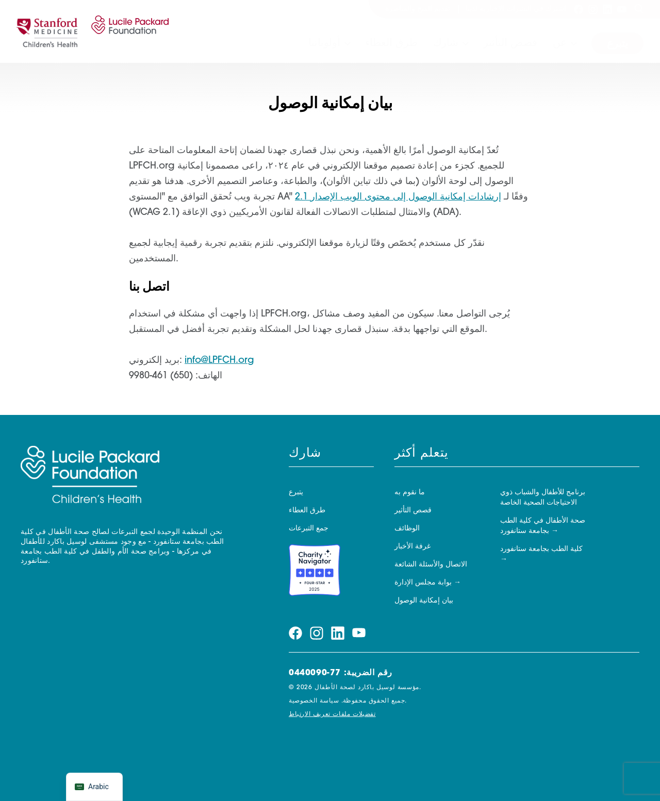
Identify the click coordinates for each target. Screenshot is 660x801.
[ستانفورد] (46, 31)
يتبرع (617, 44)
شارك (445, 43)
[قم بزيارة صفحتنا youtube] (621, 9)
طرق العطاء (391, 43)
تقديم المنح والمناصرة (417, 9)
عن (560, 43)
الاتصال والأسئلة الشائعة (430, 565)
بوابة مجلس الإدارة (423, 583)
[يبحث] (639, 9)
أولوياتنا (324, 43)
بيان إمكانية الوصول (423, 601)
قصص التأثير (510, 43)
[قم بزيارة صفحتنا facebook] (578, 9)
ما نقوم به (409, 492)
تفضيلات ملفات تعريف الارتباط (332, 714)
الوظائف (407, 528)
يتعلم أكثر (421, 453)
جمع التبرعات (308, 528)
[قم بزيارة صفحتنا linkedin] (607, 9)
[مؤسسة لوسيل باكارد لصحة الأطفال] (128, 31)
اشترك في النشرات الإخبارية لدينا (516, 9)
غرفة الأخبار (412, 546)
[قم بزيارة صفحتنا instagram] (593, 9)
